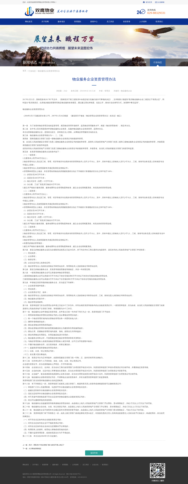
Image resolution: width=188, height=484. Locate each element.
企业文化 (95, 465)
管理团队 (77, 22)
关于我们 (35, 465)
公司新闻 (142, 62)
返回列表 (94, 453)
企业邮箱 (161, 2)
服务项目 (61, 22)
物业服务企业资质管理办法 (49, 71)
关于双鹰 (45, 22)
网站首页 (28, 22)
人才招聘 (143, 22)
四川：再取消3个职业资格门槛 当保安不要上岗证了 (46, 445)
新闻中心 (94, 22)
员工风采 (110, 22)
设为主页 (149, 2)
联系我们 (159, 22)
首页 (24, 71)
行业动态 (158, 62)
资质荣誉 (126, 22)
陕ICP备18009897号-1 (73, 474)
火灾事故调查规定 (35, 448)
